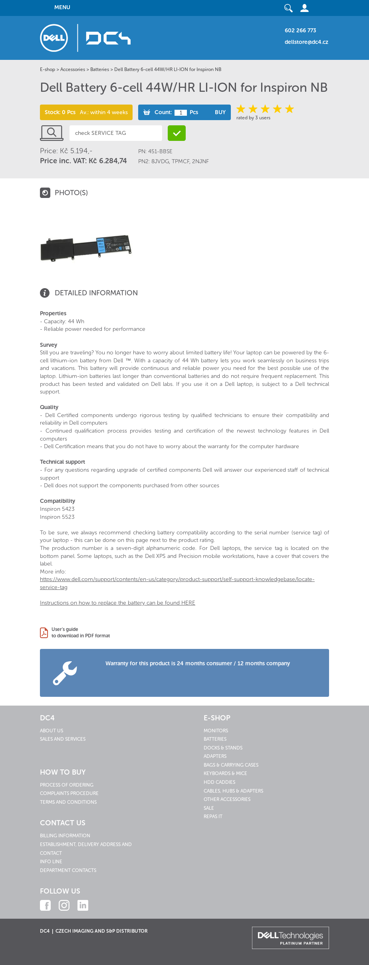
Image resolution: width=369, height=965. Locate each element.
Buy (220, 112)
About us (51, 731)
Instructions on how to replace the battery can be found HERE (117, 602)
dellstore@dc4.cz (306, 42)
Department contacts (68, 870)
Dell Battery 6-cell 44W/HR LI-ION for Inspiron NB (167, 69)
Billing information (65, 835)
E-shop (47, 69)
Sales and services (62, 739)
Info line (51, 861)
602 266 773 (300, 30)
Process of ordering (66, 785)
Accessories (72, 69)
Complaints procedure (69, 793)
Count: (163, 112)
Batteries (99, 69)
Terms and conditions (68, 802)
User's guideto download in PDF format (81, 633)
